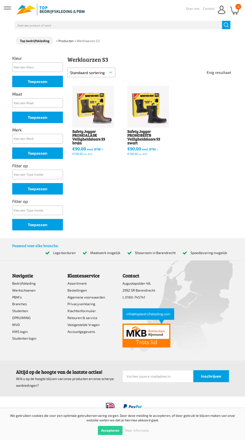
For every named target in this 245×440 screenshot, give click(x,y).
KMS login (20, 332)
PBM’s (17, 297)
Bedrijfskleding (24, 283)
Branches (19, 304)
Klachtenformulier (81, 311)
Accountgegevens (81, 332)
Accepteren (110, 430)
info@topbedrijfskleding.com (148, 314)
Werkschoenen (23, 290)
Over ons (193, 8)
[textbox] (39, 67)
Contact (209, 8)
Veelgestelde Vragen (83, 325)
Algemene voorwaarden (86, 297)
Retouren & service (82, 318)
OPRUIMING (21, 318)
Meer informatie (137, 430)
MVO (16, 325)
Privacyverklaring (81, 304)
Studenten (20, 311)
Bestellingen (77, 290)
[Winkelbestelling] (91, 72)
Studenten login (24, 338)
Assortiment (77, 283)
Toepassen (37, 81)
